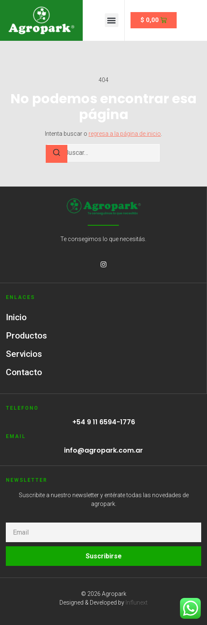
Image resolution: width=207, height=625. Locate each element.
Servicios (24, 354)
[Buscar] (56, 154)
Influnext (137, 602)
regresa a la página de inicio (125, 133)
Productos (26, 336)
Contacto (24, 372)
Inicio (16, 317)
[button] (111, 20)
